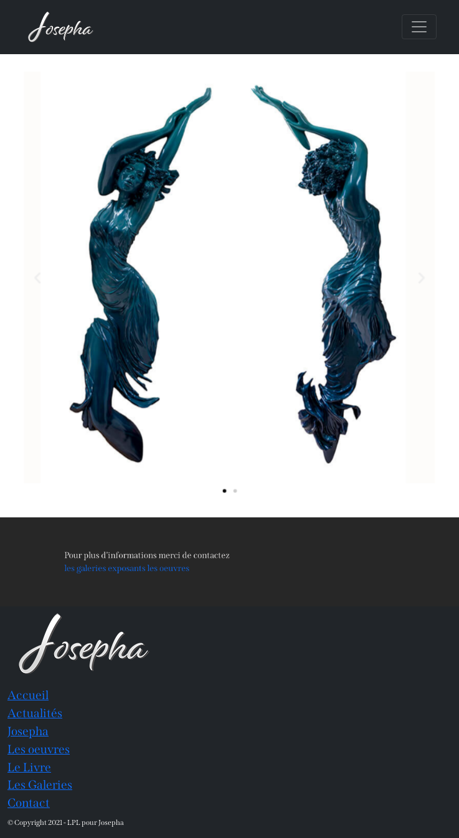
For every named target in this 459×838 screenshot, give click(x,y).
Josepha (28, 731)
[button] (47, 277)
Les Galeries (39, 785)
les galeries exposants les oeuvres (147, 567)
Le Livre (29, 767)
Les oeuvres (38, 749)
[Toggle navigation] (419, 26)
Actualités (34, 713)
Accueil (28, 695)
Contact (28, 803)
